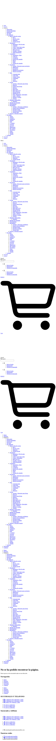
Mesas (14, 60)
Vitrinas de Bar (16, 41)
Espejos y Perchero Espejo (16, 113)
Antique (12, 117)
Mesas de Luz (16, 49)
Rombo (11, 132)
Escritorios (12, 64)
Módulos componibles (15, 100)
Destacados (9, 29)
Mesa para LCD (16, 90)
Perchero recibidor (17, 111)
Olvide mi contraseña (12, 268)
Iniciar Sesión (10, 265)
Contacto (5, 138)
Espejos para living (17, 86)
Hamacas (15, 81)
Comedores (12, 54)
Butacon (15, 85)
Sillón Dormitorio (17, 52)
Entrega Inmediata (11, 30)
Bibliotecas (15, 67)
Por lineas (9, 115)
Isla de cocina (16, 39)
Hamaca (15, 87)
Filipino (12, 120)
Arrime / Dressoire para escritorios (21, 66)
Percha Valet (16, 112)
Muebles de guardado (15, 102)
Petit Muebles (13, 104)
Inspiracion (9, 32)
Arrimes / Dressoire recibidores (20, 106)
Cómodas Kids (16, 74)
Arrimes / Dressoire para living (20, 83)
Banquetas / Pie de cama (19, 44)
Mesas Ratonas (16, 92)
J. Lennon (12, 123)
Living (11, 82)
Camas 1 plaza (16, 77)
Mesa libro (15, 89)
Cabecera (15, 56)
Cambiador (15, 78)
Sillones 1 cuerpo (17, 97)
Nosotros (5, 26)
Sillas (14, 62)
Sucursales (6, 136)
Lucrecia (12, 124)
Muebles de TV (16, 93)
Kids (11, 73)
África (11, 116)
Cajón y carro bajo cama (19, 47)
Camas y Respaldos (17, 48)
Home (5, 25)
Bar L (14, 37)
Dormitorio (12, 43)
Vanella (11, 134)
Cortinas (9, 135)
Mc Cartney (12, 128)
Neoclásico (12, 130)
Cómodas (15, 45)
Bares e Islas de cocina (15, 36)
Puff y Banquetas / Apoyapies (20, 94)
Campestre (12, 119)
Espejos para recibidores (19, 108)
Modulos (15, 101)
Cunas (14, 79)
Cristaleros (15, 58)
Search (2, 258)
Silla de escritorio (17, 71)
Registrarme (10, 266)
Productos (6, 28)
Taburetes (15, 40)
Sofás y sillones (16, 96)
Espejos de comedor (18, 59)
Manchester (12, 127)
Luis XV (12, 125)
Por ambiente (10, 35)
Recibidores (12, 105)
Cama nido (15, 75)
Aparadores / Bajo (17, 55)
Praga (11, 131)
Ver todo (9, 33)
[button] (28, 140)
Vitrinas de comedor (18, 63)
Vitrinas (15, 98)
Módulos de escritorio (18, 70)
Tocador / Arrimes (17, 51)
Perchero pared (16, 109)
